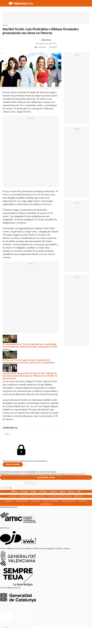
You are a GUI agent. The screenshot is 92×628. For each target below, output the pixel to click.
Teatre (7, 434)
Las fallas (13, 496)
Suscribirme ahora (46, 477)
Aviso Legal (35, 501)
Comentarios (40, 47)
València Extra (46, 40)
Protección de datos (50, 501)
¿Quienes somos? (22, 501)
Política (33, 491)
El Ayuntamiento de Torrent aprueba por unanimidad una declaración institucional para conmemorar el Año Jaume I (30, 347)
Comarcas (24, 491)
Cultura (62, 491)
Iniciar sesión (12, 464)
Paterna (5, 25)
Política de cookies (68, 501)
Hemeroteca (78, 496)
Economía (43, 491)
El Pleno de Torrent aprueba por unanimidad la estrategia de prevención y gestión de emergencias (29, 361)
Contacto (9, 501)
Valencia (15, 491)
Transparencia (46, 504)
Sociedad (53, 491)
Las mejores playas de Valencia (59, 496)
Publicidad (83, 501)
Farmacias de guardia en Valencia (31, 496)
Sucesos (71, 491)
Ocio (79, 491)
